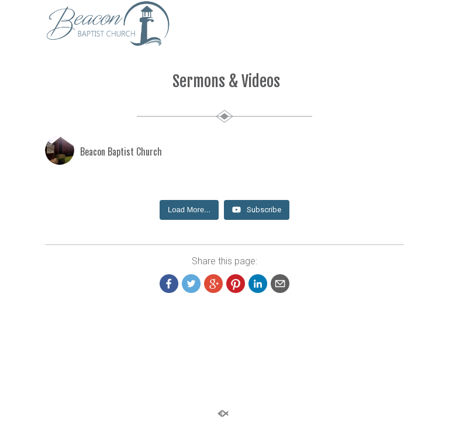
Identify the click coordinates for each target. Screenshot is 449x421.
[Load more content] (189, 210)
